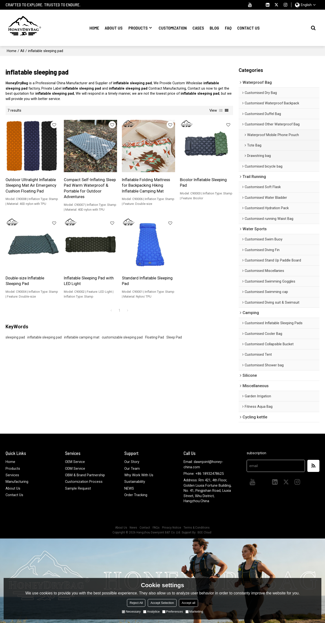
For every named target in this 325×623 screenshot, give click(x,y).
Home (94, 28)
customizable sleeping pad (122, 337)
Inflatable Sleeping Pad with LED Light (89, 281)
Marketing (194, 611)
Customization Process (84, 481)
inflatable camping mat (81, 337)
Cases (198, 28)
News (133, 527)
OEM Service (75, 462)
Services (12, 475)
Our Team (132, 468)
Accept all (188, 603)
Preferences (172, 611)
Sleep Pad (174, 337)
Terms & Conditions (197, 527)
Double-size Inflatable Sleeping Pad (25, 281)
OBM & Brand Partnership (85, 475)
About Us (114, 28)
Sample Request (78, 488)
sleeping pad (15, 337)
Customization (173, 28)
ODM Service (75, 468)
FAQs (156, 527)
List (221, 110)
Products (138, 28)
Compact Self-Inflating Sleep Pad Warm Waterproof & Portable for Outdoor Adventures (90, 188)
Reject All (136, 603)
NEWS (129, 488)
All (22, 51)
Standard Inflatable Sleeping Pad (147, 281)
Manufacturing (17, 481)
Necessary (131, 611)
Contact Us (248, 28)
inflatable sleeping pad (44, 337)
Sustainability (134, 481)
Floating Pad (154, 337)
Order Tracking (135, 495)
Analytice (151, 611)
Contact (145, 527)
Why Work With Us (138, 475)
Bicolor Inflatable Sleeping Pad (203, 182)
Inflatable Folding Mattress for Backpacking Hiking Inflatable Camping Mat (146, 185)
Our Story (131, 462)
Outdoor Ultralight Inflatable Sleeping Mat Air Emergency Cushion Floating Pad (31, 185)
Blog (214, 28)
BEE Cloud (204, 532)
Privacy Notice (171, 527)
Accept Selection (162, 603)
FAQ (228, 28)
